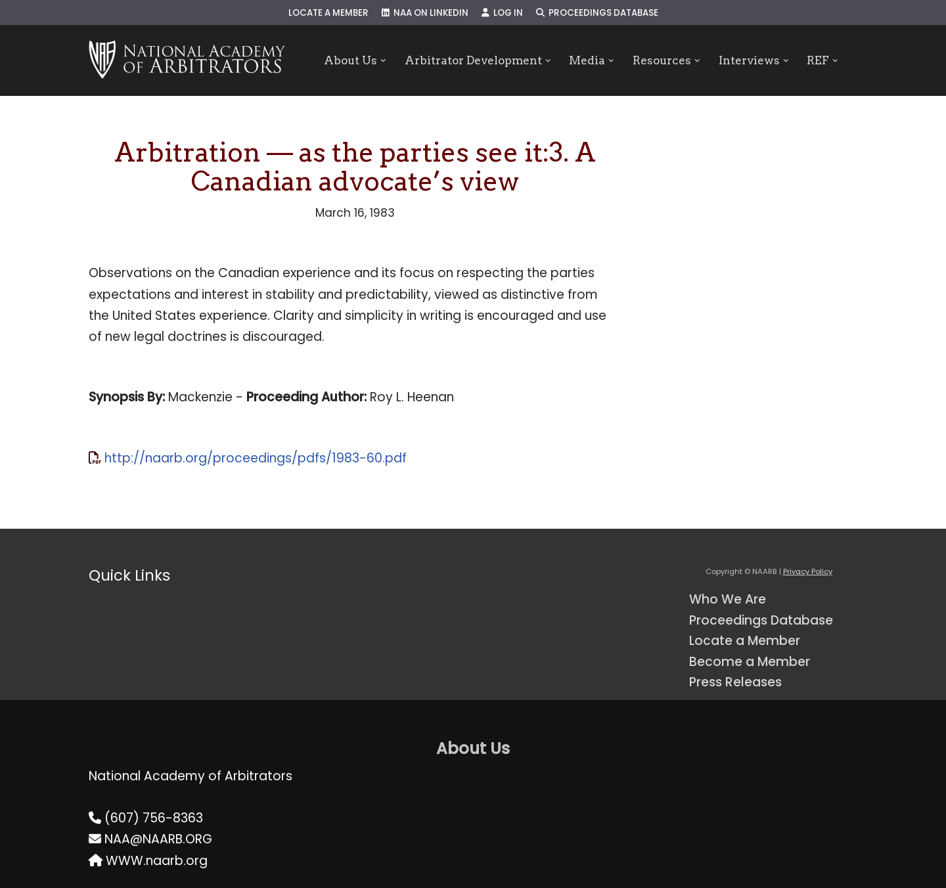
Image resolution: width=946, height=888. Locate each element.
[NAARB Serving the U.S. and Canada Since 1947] (187, 60)
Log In (502, 13)
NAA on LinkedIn (425, 13)
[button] (383, 61)
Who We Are (727, 599)
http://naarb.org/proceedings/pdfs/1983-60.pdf (255, 458)
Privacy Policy (807, 571)
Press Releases (735, 682)
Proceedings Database (597, 13)
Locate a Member (328, 13)
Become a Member (749, 662)
